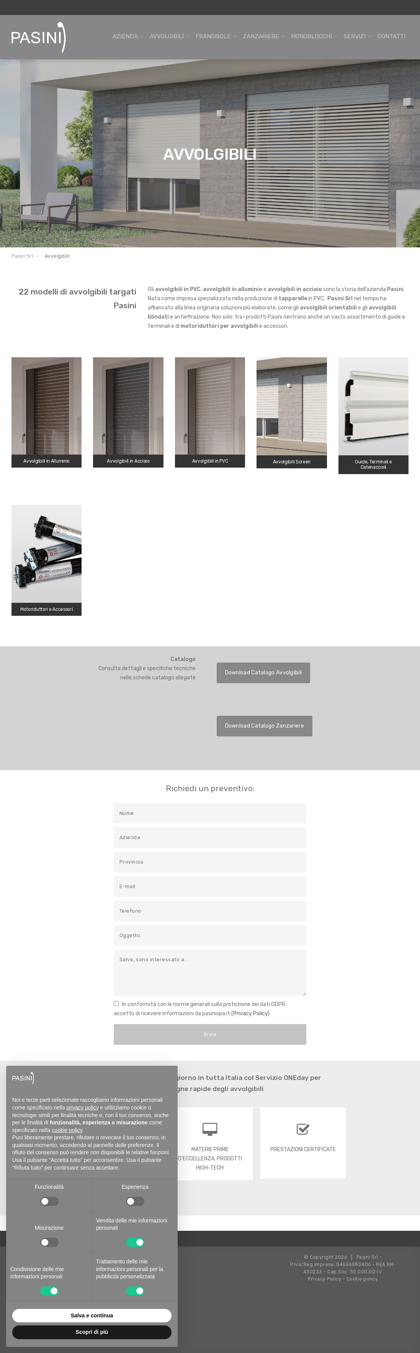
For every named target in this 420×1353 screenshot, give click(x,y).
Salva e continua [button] (92, 1315)
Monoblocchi (311, 36)
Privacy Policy (250, 1013)
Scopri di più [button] (92, 1332)
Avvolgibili (167, 36)
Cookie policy (362, 1279)
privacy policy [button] (83, 1107)
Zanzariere (261, 36)
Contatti (391, 36)
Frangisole (213, 36)
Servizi (355, 36)
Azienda (125, 36)
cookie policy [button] (67, 1130)
